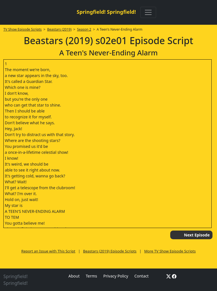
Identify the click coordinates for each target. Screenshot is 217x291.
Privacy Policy (115, 276)
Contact (141, 276)
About (74, 276)
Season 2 (84, 29)
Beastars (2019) (59, 29)
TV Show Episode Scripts (22, 29)
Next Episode (197, 235)
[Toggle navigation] (148, 12)
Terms (91, 276)
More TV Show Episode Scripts (170, 251)
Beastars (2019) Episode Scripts (110, 251)
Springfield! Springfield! (106, 11)
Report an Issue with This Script (48, 251)
